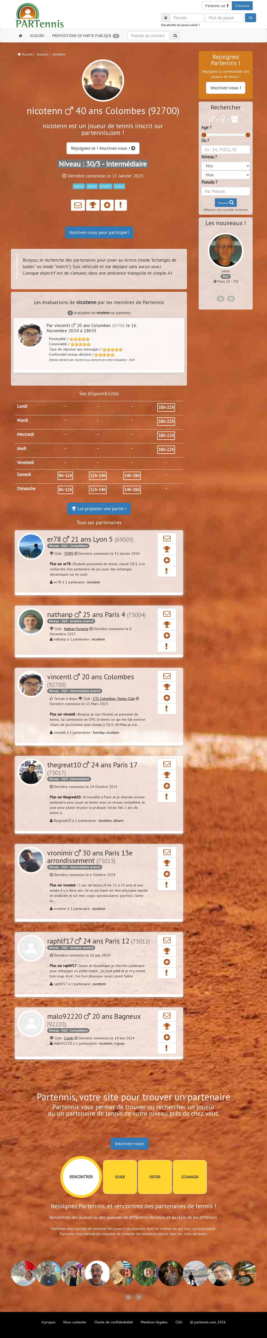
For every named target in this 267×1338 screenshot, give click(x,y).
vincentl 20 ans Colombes (90, 680)
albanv (118, 820)
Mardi (22, 420)
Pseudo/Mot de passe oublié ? (180, 25)
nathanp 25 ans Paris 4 (96, 614)
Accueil (25, 54)
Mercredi (25, 434)
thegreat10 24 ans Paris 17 (92, 768)
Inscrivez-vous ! (225, 88)
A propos (48, 1322)
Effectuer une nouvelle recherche (226, 210)
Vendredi (25, 462)
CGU (178, 1322)
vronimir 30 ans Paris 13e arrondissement (90, 856)
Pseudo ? (209, 182)
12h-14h (98, 475)
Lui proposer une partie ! (99, 508)
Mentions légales (154, 1322)
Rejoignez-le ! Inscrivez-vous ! (103, 148)
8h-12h (65, 475)
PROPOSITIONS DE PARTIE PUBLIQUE (85, 35)
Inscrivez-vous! (129, 1143)
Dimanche (26, 488)
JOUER (120, 1177)
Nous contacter (75, 1322)
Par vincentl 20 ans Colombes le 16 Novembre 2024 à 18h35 (91, 328)
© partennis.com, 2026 (208, 1322)
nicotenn (93, 582)
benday (99, 732)
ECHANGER (189, 1177)
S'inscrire (242, 5)
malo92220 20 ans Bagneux (94, 1019)
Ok (250, 17)
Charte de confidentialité (113, 1322)
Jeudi (21, 448)
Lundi (22, 406)
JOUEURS (37, 35)
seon (225, 271)
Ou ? (205, 140)
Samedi (24, 474)
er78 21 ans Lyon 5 (90, 539)
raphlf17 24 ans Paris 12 (98, 941)
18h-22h (166, 407)
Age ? (206, 127)
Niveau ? (209, 157)
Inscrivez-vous (99, 232)
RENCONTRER (81, 1176)
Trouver (226, 202)
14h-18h (132, 475)
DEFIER (154, 1177)
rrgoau (119, 1043)
